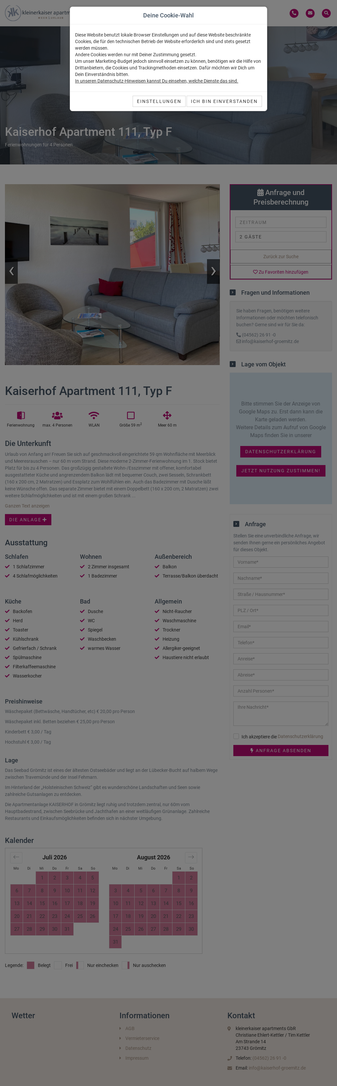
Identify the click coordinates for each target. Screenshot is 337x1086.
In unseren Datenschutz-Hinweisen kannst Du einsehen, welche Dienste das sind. (156, 81)
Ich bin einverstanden (224, 101)
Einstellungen (159, 101)
